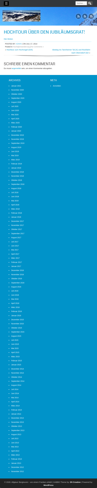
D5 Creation (75, 482)
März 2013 (15, 455)
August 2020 (16, 102)
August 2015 (16, 336)
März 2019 (15, 160)
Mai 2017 (15, 250)
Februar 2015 (16, 361)
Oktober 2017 (16, 229)
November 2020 (17, 90)
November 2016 (17, 275)
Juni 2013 (15, 443)
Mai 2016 (15, 299)
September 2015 (17, 332)
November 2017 (17, 225)
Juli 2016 (14, 291)
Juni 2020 (15, 110)
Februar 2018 (16, 213)
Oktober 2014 (16, 377)
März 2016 (15, 307)
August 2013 (16, 434)
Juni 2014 (15, 393)
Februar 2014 (16, 410)
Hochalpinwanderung (21, 47)
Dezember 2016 (17, 270)
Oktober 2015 (16, 328)
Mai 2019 (15, 155)
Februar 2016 (16, 311)
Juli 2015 (14, 340)
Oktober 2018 (16, 180)
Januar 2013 (16, 463)
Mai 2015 (15, 348)
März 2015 (15, 357)
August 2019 (16, 147)
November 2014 (17, 373)
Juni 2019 (15, 151)
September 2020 (17, 98)
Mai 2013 (15, 447)
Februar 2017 (16, 262)
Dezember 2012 (17, 467)
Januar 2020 (16, 131)
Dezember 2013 (17, 418)
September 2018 (17, 184)
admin (19, 44)
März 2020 (15, 123)
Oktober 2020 (16, 94)
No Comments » (37, 47)
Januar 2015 (16, 365)
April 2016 (15, 303)
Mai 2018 (15, 201)
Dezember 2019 (17, 135)
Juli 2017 (14, 242)
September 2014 (17, 381)
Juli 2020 (14, 106)
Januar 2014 (16, 414)
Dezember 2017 (17, 221)
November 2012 (17, 471)
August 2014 (16, 385)
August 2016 (16, 287)
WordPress (49, 485)
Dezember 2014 (17, 369)
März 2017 (15, 258)
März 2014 (15, 406)
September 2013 (17, 430)
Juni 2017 (15, 246)
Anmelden (57, 86)
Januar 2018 (16, 217)
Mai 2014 (15, 398)
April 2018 (15, 205)
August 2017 (16, 238)
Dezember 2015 (17, 320)
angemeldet (16, 68)
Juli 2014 (14, 389)
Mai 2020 (15, 115)
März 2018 (15, 209)
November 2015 (17, 324)
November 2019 (17, 139)
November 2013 (17, 422)
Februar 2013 (16, 459)
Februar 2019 (16, 164)
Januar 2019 (16, 168)
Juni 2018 (15, 197)
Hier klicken (8, 39)
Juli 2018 (14, 192)
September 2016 (17, 283)
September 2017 (17, 233)
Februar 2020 (16, 127)
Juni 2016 (15, 295)
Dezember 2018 (17, 172)
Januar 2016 (16, 316)
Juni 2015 (15, 344)
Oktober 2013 (16, 426)
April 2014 (15, 402)
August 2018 (16, 188)
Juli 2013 (14, 438)
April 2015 (15, 352)
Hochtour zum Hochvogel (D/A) (20, 50)
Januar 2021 (16, 86)
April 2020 (15, 119)
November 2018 (17, 176)
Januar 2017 (16, 266)
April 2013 (15, 451)
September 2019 (17, 143)
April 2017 (15, 254)
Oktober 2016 (16, 279)
